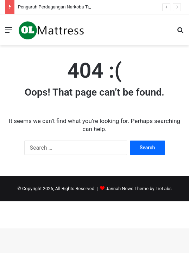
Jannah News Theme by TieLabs (138, 188)
